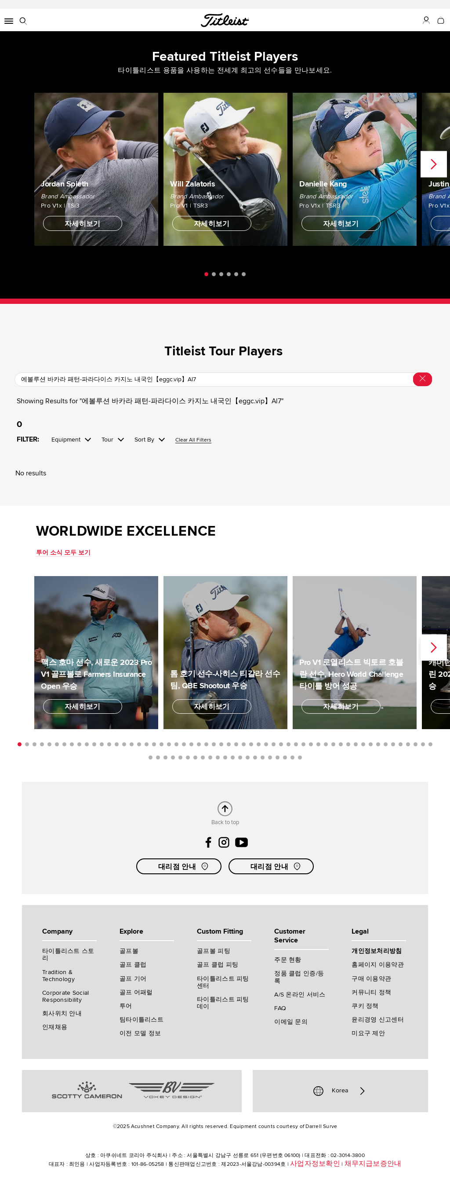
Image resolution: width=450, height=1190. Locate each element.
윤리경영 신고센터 (378, 1019)
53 (408, 744)
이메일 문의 (291, 1022)
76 (292, 757)
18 (147, 744)
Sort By (144, 439)
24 (191, 744)
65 (210, 757)
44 (341, 744)
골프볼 (129, 951)
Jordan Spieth (64, 183)
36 (281, 744)
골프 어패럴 (136, 992)
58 (158, 757)
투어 (126, 1006)
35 (274, 744)
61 (180, 757)
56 (430, 744)
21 (169, 744)
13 (109, 744)
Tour (107, 439)
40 (311, 744)
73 (270, 757)
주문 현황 (287, 960)
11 (94, 744)
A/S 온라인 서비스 (299, 994)
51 (393, 744)
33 (259, 744)
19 (154, 744)
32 (251, 744)
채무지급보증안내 (373, 1163)
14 (117, 744)
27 (214, 744)
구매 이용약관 (371, 978)
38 (296, 744)
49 (378, 744)
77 (300, 757)
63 (195, 757)
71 (255, 757)
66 (218, 757)
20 (161, 744)
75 (285, 757)
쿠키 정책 (365, 1006)
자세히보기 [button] (83, 223)
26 (206, 744)
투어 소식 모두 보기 (63, 552)
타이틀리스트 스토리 (68, 954)
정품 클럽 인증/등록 (299, 977)
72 (263, 757)
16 (132, 744)
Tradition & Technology (58, 975)
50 (386, 744)
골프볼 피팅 (213, 951)
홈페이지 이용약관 (378, 964)
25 (199, 744)
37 (288, 744)
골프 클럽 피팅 (217, 964)
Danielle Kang (323, 183)
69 (240, 757)
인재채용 (54, 1027)
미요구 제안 (368, 1033)
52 (401, 744)
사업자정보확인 (315, 1163)
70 (248, 757)
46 (356, 744)
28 (221, 744)
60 (173, 757)
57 (150, 757)
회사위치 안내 (62, 1013)
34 (266, 744)
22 (176, 744)
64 (203, 757)
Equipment (65, 439)
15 (124, 744)
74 (277, 757)
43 (333, 744)
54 (415, 744)
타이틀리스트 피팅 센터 (223, 982)
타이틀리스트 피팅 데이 (223, 1003)
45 (348, 744)
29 (229, 744)
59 (165, 757)
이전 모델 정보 (140, 1033)
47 (363, 744)
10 (87, 744)
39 (303, 744)
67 (225, 757)
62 (188, 757)
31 (244, 744)
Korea (340, 1091)
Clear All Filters (193, 440)
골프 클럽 (133, 964)
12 (102, 744)
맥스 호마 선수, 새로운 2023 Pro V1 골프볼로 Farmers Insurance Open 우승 (96, 673)
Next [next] (434, 164)
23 (184, 744)
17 (139, 744)
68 (233, 757)
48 (371, 744)
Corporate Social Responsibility (65, 996)
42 (326, 744)
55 (423, 744)
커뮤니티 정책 (371, 992)
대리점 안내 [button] (184, 866)
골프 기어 (133, 978)
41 (318, 744)
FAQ (280, 1008)
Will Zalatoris (192, 183)
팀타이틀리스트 (141, 1019)
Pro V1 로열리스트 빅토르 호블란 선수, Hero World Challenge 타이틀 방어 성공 (351, 673)
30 (236, 744)
